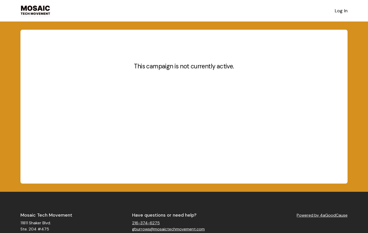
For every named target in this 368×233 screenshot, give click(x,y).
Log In (341, 11)
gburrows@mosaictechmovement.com (168, 229)
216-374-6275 (146, 223)
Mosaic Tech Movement (46, 215)
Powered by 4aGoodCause (322, 215)
